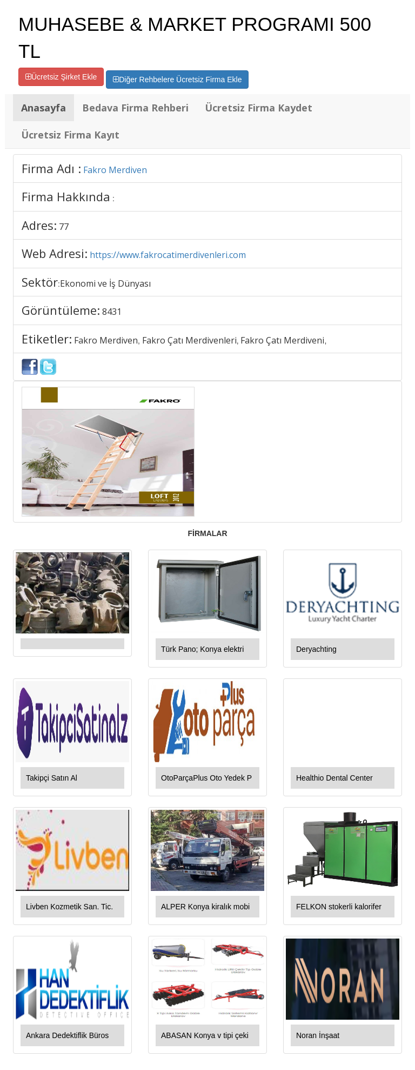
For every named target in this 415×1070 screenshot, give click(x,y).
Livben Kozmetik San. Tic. (69, 906)
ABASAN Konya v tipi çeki (205, 1035)
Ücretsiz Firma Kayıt (70, 134)
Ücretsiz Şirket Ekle (61, 76)
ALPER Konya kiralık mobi (205, 906)
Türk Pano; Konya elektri (202, 649)
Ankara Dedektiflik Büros (67, 1035)
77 (64, 227)
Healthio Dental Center (334, 778)
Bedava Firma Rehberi (135, 107)
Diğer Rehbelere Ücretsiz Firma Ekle (177, 79)
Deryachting (316, 649)
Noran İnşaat (317, 1035)
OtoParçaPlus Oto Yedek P (206, 778)
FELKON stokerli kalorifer (338, 906)
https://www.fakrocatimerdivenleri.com (168, 255)
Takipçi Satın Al (51, 778)
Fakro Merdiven (115, 170)
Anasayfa (43, 107)
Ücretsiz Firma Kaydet (258, 107)
